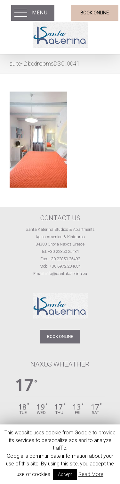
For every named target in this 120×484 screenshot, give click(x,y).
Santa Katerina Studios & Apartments (60, 229)
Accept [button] (65, 474)
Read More (90, 474)
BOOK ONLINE (60, 336)
